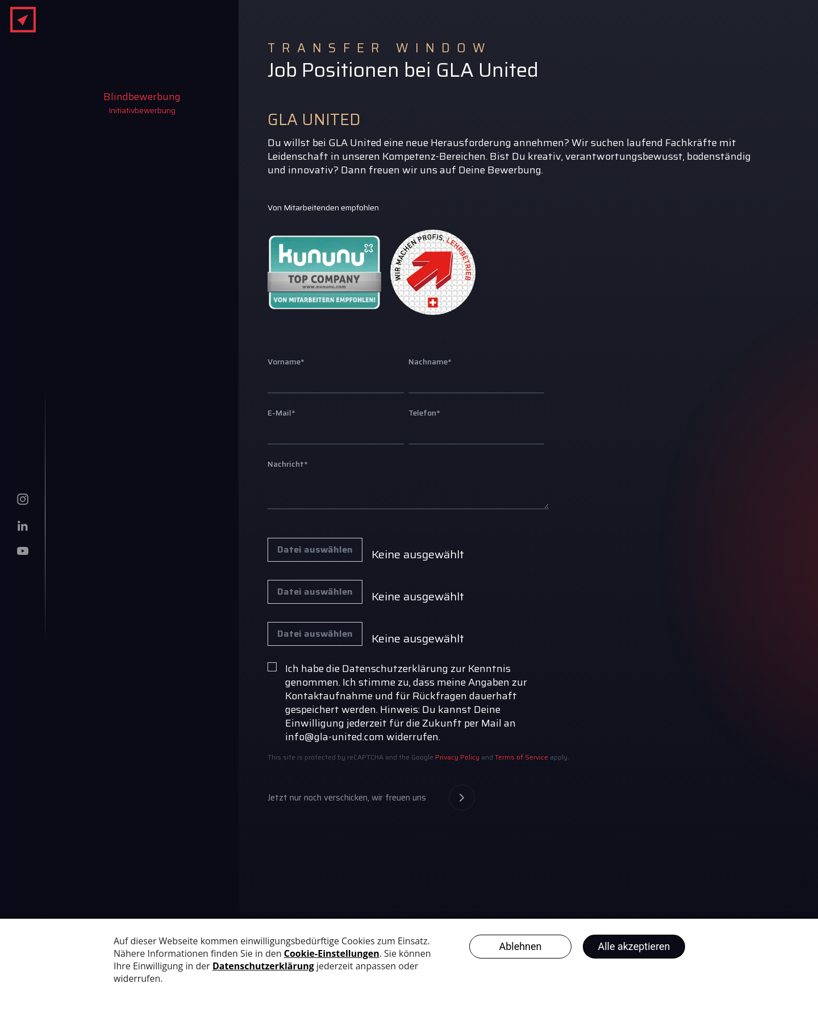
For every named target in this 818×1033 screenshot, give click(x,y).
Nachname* (430, 361)
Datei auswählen (315, 549)
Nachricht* (288, 464)
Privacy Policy (456, 757)
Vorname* (286, 361)
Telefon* (424, 412)
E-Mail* (281, 412)
